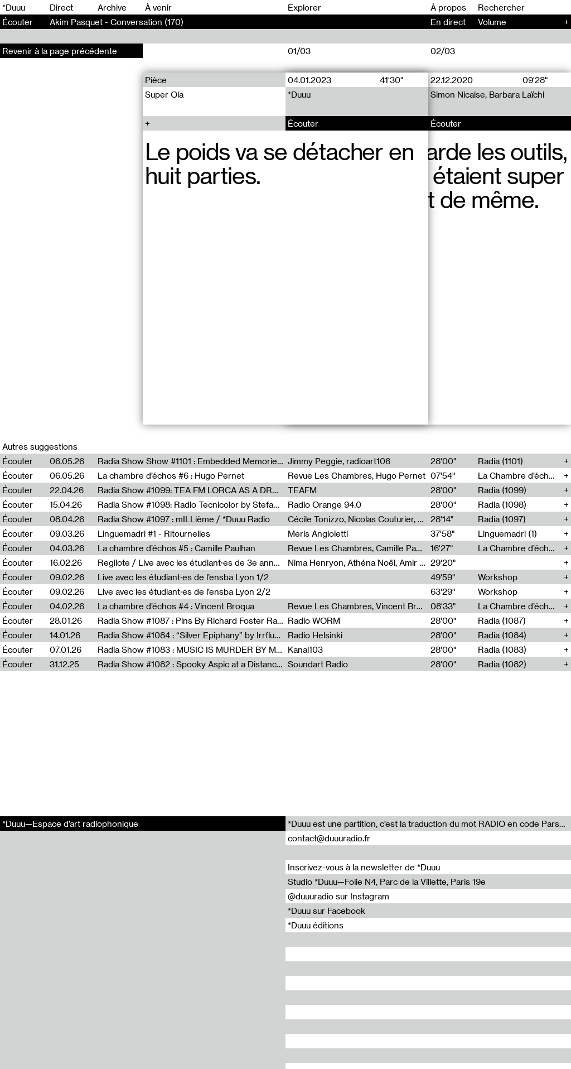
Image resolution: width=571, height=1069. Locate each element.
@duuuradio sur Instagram (338, 896)
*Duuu (13, 7)
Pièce (156, 80)
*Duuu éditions (315, 925)
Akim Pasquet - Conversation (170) (116, 22)
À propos (448, 7)
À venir (158, 7)
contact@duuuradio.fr (329, 838)
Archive (112, 7)
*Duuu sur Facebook (326, 911)
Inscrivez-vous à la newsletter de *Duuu (364, 867)
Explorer (304, 7)
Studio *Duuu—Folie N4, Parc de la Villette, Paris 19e (387, 882)
